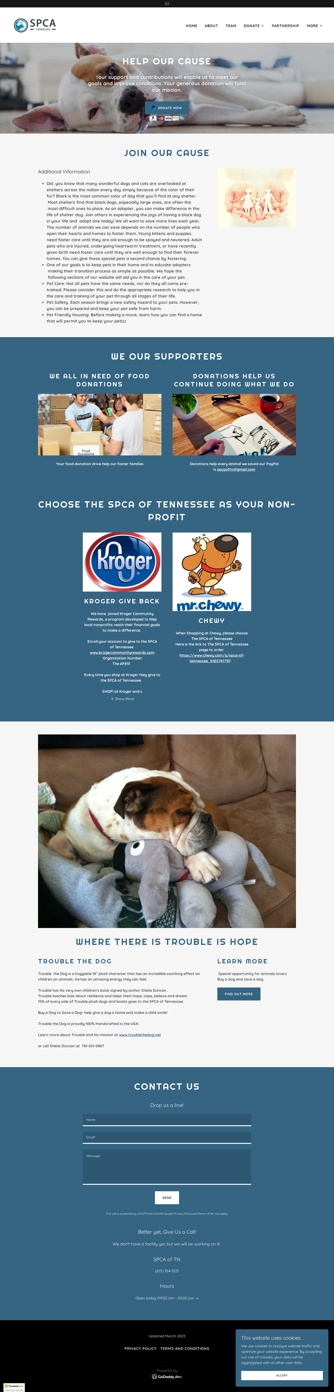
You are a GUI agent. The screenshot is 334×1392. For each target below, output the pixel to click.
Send (167, 1198)
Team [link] (231, 25)
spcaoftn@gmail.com (236, 469)
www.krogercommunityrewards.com (122, 652)
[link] (35, 24)
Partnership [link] (285, 25)
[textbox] (167, 1120)
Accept (282, 1375)
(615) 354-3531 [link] (167, 1271)
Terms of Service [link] (209, 1213)
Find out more (239, 994)
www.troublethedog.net (140, 1034)
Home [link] (191, 25)
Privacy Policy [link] (183, 1213)
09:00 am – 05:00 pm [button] (175, 1298)
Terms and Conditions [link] (184, 1348)
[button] (254, 25)
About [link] (211, 25)
